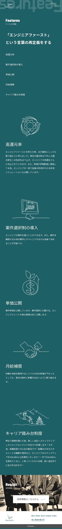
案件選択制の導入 (16, 64)
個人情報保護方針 (36, 520)
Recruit (41, 515)
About (30, 515)
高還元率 (11, 54)
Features (36, 515)
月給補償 (11, 84)
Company (48, 515)
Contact (53, 515)
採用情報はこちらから (31, 499)
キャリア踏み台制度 (17, 94)
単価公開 (11, 74)
